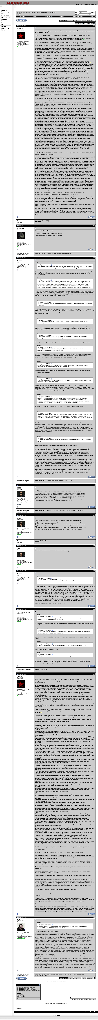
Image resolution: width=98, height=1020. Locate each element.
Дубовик (20, 920)
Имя (76, 12)
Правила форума (21, 998)
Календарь (62, 16)
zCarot (58, 1015)
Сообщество (48, 16)
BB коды (19, 993)
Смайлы (19, 994)
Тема (61, 510)
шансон (61, 253)
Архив (91, 1011)
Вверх (95, 1011)
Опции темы (78, 23)
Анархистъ (38, 221)
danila (36, 253)
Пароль (77, 14)
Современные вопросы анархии (48, 12)
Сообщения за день (78, 16)
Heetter (49, 253)
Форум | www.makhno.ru (24, 12)
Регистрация (23, 16)
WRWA (20, 28)
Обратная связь (76, 1011)
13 (84, 20)
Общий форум (35, 12)
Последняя (90, 20)
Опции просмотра (89, 23)
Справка (35, 16)
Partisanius (61, 974)
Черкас (37, 975)
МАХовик (20, 228)
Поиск (91, 16)
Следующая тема (61, 981)
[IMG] (18, 995)
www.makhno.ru (85, 1011)
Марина (20, 260)
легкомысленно (23, 612)
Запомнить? (91, 12)
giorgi (19, 488)
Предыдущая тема (51, 981)
